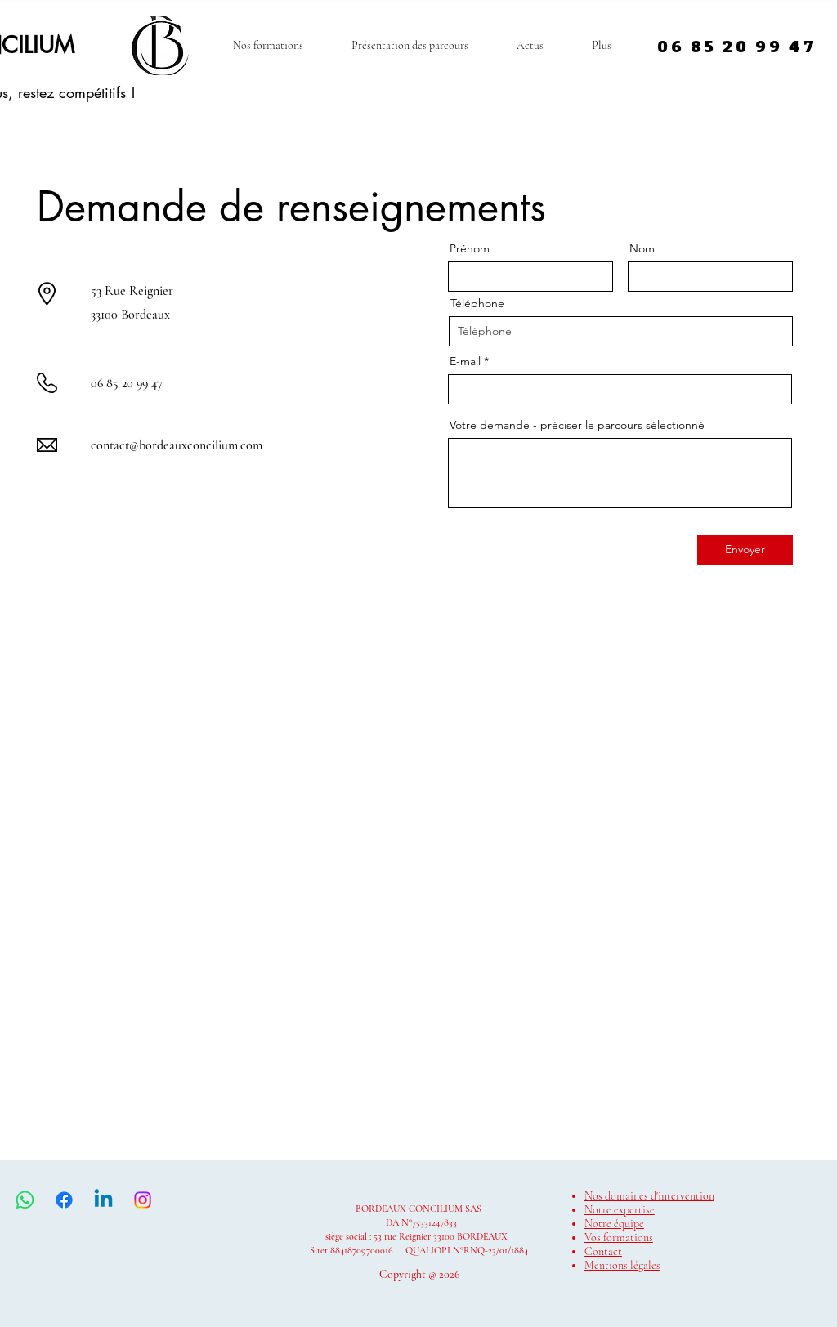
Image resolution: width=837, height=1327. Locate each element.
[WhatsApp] (25, 1200)
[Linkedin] (103, 1200)
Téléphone (477, 303)
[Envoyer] (745, 550)
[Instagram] (143, 1200)
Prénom (470, 248)
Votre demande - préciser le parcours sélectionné (577, 425)
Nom (642, 248)
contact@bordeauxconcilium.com (176, 445)
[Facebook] (64, 1200)
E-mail (465, 361)
